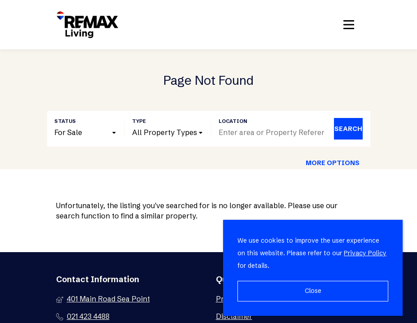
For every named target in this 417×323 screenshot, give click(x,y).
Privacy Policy (365, 253)
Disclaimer (234, 316)
